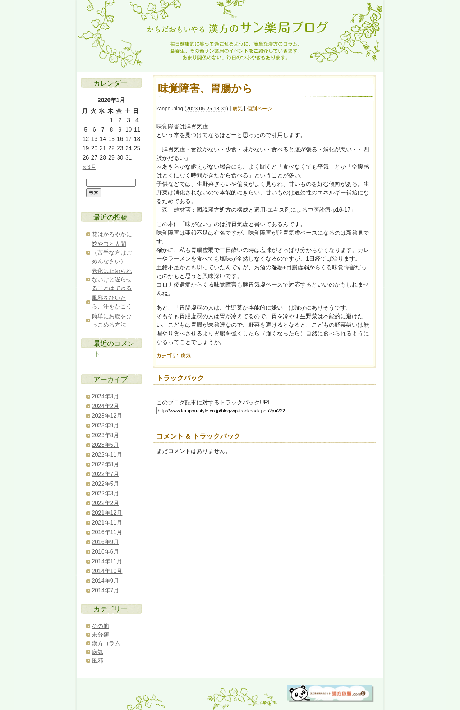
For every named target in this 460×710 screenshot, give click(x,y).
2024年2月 (105, 406)
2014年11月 (107, 561)
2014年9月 (105, 581)
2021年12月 (107, 513)
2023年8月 (105, 435)
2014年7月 (105, 590)
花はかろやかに (112, 234)
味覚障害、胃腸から (205, 88)
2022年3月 (105, 493)
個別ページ (259, 108)
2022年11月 (107, 455)
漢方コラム (106, 643)
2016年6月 (105, 552)
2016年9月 (105, 542)
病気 (238, 108)
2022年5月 (105, 484)
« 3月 (89, 167)
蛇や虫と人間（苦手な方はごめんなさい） (112, 252)
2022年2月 (105, 503)
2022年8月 (105, 464)
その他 (100, 626)
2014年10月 (107, 571)
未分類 (100, 635)
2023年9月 (105, 425)
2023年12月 (107, 416)
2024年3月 (105, 396)
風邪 (97, 661)
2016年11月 (107, 532)
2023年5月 (105, 445)
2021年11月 (107, 522)
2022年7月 (105, 474)
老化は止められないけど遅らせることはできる (112, 279)
